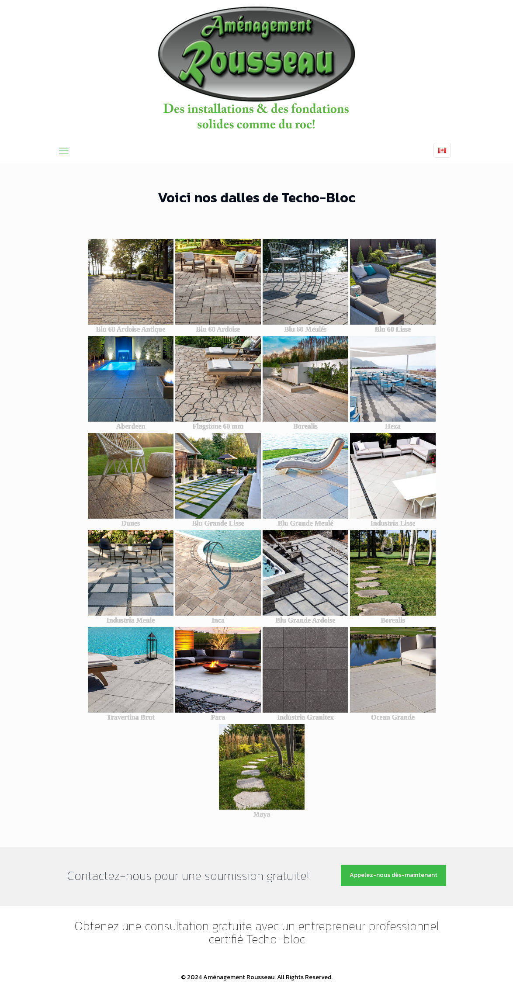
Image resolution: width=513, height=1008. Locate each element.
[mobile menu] (63, 151)
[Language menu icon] (442, 150)
